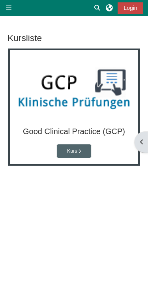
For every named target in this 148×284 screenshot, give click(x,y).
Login (130, 8)
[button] (97, 7)
